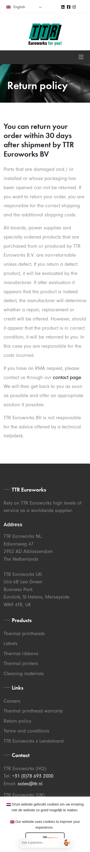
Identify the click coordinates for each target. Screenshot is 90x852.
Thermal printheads (24, 633)
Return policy (17, 721)
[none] (24, 7)
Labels (11, 643)
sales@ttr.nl (30, 783)
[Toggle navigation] (81, 57)
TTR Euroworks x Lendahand (34, 741)
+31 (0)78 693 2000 (33, 776)
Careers (12, 701)
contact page (67, 377)
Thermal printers (21, 663)
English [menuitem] (19, 7)
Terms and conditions (26, 731)
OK (45, 837)
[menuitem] (24, 7)
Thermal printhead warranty (33, 711)
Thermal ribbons (21, 653)
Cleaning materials (24, 673)
